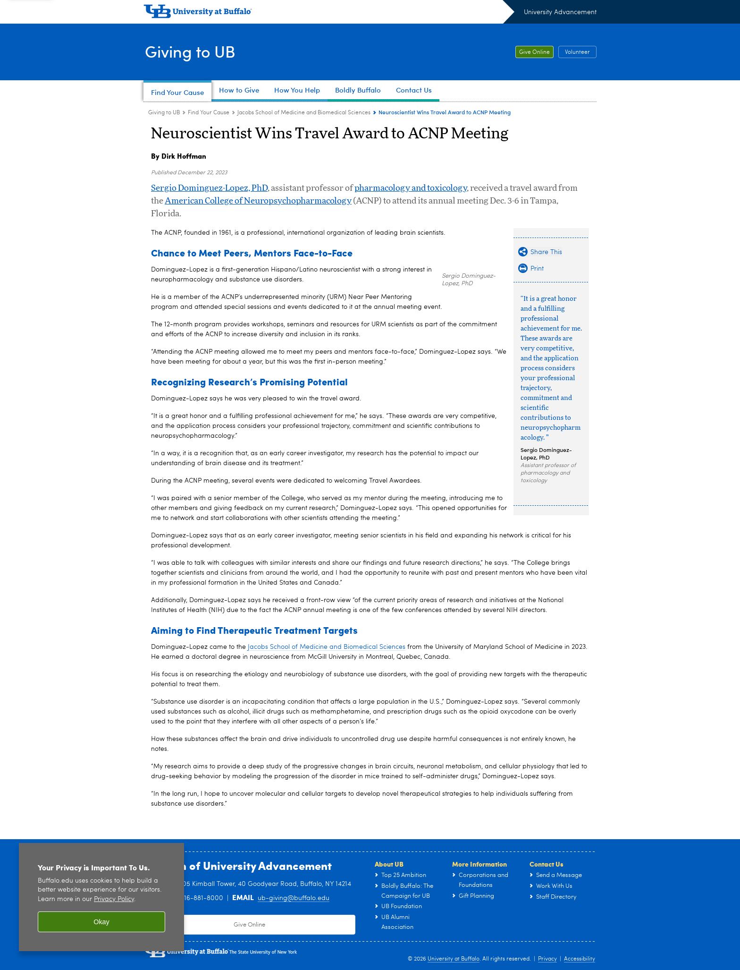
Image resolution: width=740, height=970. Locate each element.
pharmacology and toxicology (410, 188)
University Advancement (560, 12)
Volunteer (577, 52)
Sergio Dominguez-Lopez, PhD (209, 188)
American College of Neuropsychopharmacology (258, 201)
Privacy (547, 959)
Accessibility (579, 959)
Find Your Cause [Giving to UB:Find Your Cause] (208, 113)
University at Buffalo (453, 959)
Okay (101, 922)
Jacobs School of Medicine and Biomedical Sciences (326, 647)
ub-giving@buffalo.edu (293, 898)
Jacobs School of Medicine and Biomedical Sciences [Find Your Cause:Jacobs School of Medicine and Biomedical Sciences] (303, 113)
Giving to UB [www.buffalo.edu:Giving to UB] (164, 113)
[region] (101, 897)
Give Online (534, 52)
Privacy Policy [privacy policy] (114, 899)
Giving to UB (191, 51)
